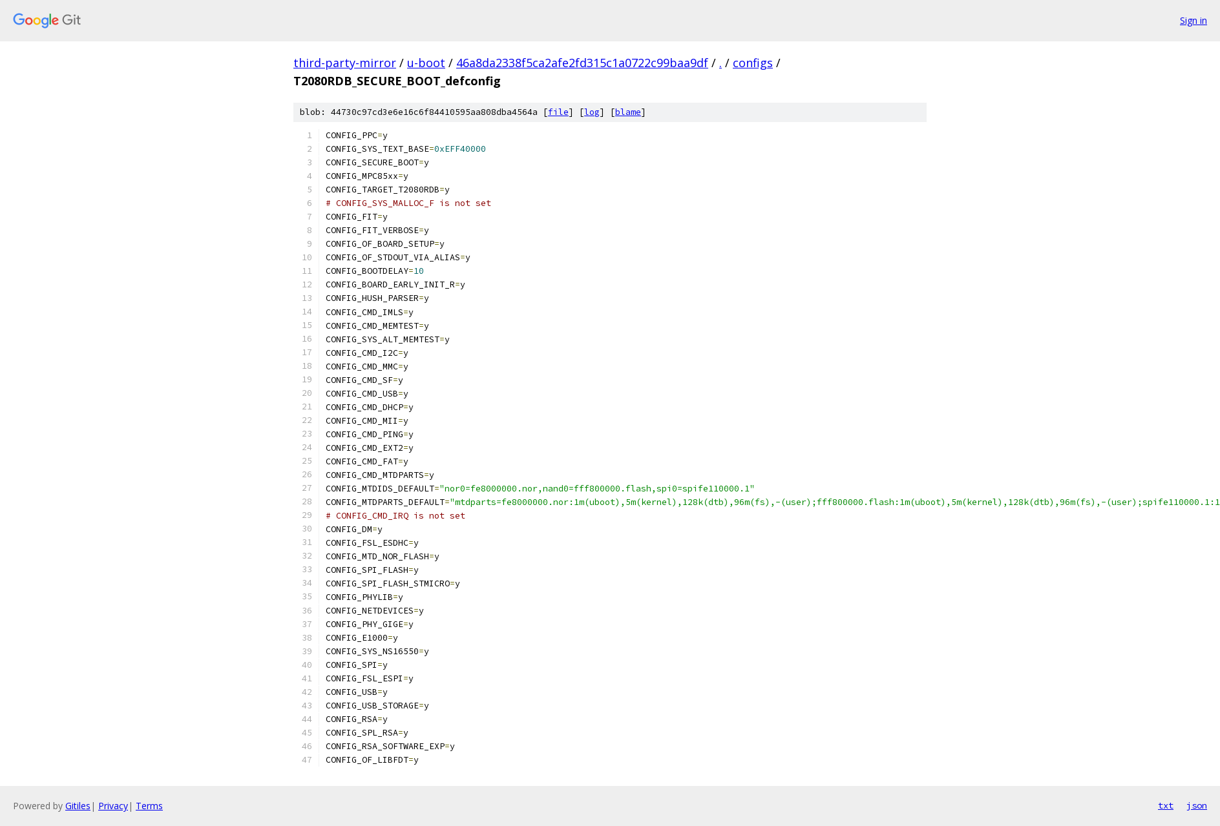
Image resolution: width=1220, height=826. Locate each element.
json (1196, 805)
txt (1165, 805)
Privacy (113, 806)
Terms (149, 806)
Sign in (1193, 20)
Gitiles (77, 806)
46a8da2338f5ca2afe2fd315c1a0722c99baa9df (582, 62)
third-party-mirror (344, 62)
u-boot (426, 62)
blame (628, 112)
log (592, 112)
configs (753, 62)
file (558, 112)
